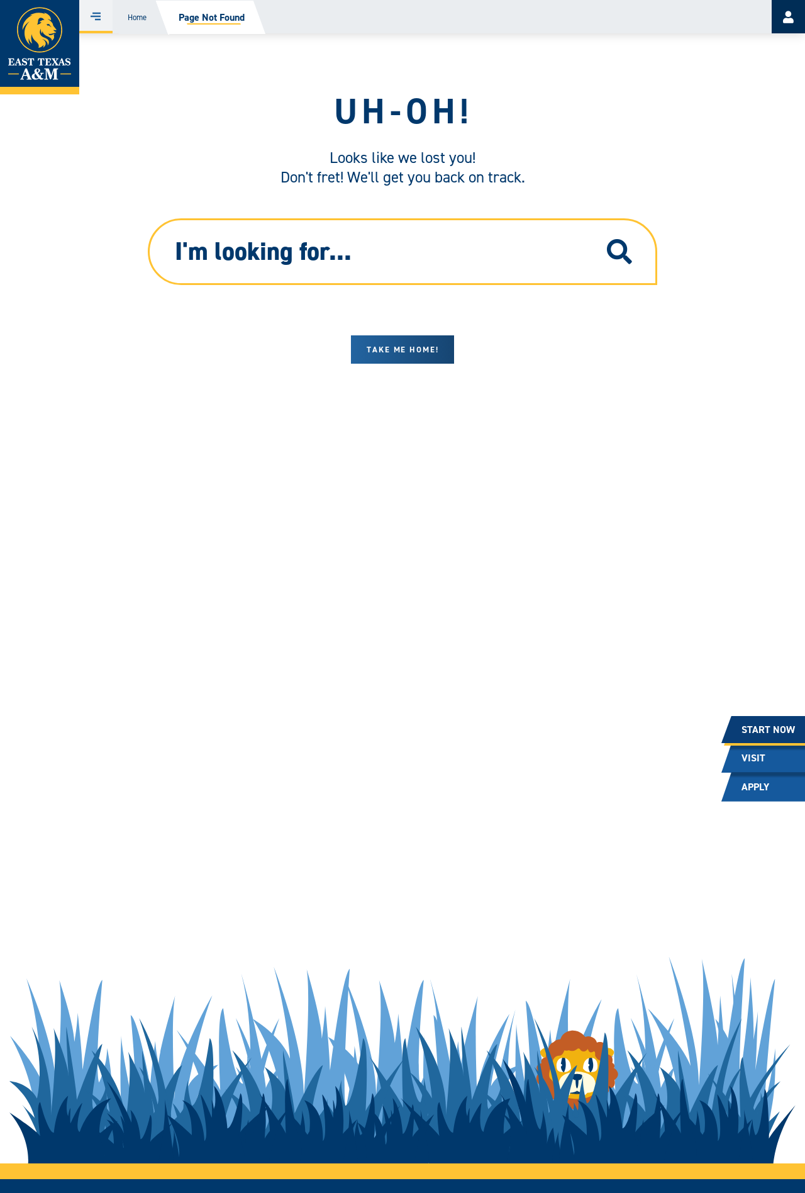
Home (137, 17)
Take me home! (403, 349)
